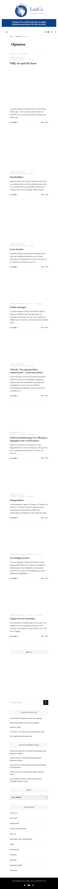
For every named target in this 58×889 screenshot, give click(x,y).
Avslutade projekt (18, 829)
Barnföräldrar (16, 176)
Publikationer (16, 865)
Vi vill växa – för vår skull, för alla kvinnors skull (27, 732)
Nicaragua (14, 850)
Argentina (14, 823)
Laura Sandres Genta (17, 779)
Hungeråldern (17, 500)
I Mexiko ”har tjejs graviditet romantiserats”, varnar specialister (26, 371)
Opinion (31, 59)
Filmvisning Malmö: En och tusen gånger (24, 723)
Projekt (13, 860)
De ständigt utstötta (20, 557)
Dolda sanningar (18, 307)
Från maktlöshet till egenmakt (21, 736)
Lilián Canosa (14, 758)
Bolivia (13, 834)
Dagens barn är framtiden (22, 618)
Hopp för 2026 (15, 727)
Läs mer (14, 122)
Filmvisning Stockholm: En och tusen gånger (26, 718)
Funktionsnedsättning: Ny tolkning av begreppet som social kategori (29, 439)
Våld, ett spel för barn (23, 63)
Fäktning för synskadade (21, 839)
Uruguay (13, 870)
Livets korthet (17, 249)
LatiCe (36, 9)
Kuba (12, 844)
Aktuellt (13, 59)
